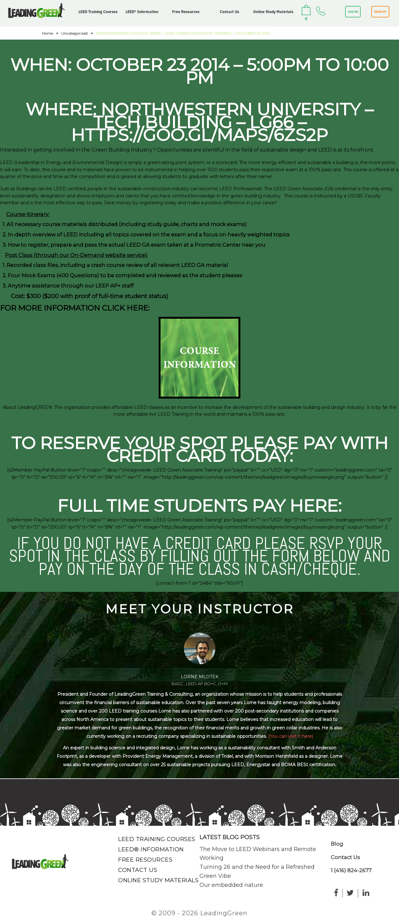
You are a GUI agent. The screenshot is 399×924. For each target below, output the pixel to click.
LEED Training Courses (98, 11)
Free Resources (186, 11)
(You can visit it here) (290, 736)
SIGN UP (380, 12)
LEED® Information (142, 11)
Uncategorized (74, 33)
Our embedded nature (231, 885)
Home (47, 33)
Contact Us (229, 11)
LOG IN (353, 12)
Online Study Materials (273, 11)
